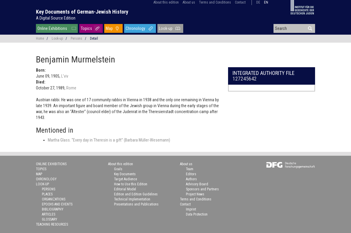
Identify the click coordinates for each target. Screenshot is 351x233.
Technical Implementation (132, 199)
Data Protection (197, 214)
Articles (48, 214)
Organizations (53, 199)
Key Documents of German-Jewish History (82, 12)
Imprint (191, 209)
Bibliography (53, 209)
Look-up (166, 28)
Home (40, 38)
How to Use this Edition (130, 184)
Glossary (49, 219)
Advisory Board (197, 184)
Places (47, 194)
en (266, 2)
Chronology (135, 28)
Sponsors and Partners (202, 189)
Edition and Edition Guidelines (136, 194)
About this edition (166, 2)
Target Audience (125, 179)
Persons (76, 38)
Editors (191, 174)
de (258, 2)
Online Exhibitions (52, 28)
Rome (71, 88)
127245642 (245, 78)
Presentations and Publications (136, 204)
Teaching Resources (52, 224)
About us (189, 2)
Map (109, 28)
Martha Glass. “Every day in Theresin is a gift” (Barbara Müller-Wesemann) (109, 140)
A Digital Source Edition (55, 18)
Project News (195, 194)
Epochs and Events (57, 204)
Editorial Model (125, 189)
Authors (191, 179)
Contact (240, 2)
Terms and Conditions (215, 2)
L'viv (64, 76)
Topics (86, 28)
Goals (118, 169)
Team (189, 169)
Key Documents (125, 174)
